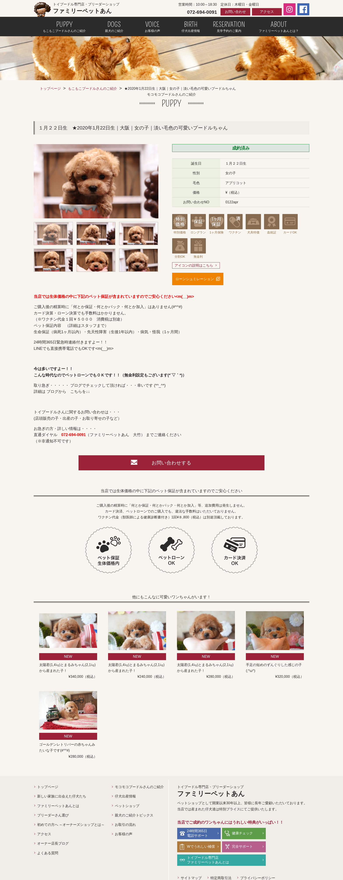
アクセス (267, 12)
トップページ (50, 88)
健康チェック (241, 833)
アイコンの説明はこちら (194, 265)
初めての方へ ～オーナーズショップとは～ (71, 825)
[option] (96, 181)
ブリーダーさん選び (53, 815)
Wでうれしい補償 (289, 833)
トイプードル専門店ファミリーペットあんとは (252, 847)
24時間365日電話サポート (197, 833)
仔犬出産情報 (125, 797)
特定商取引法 (220, 865)
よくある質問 (47, 853)
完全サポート (197, 847)
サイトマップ (191, 865)
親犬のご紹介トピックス (134, 815)
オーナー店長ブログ (53, 844)
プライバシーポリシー (257, 865)
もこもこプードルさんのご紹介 (92, 88)
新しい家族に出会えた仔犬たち (61, 797)
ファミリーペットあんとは (58, 806)
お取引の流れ (125, 825)
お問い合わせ (235, 12)
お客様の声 (123, 834)
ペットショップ (127, 806)
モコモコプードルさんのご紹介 (139, 787)
